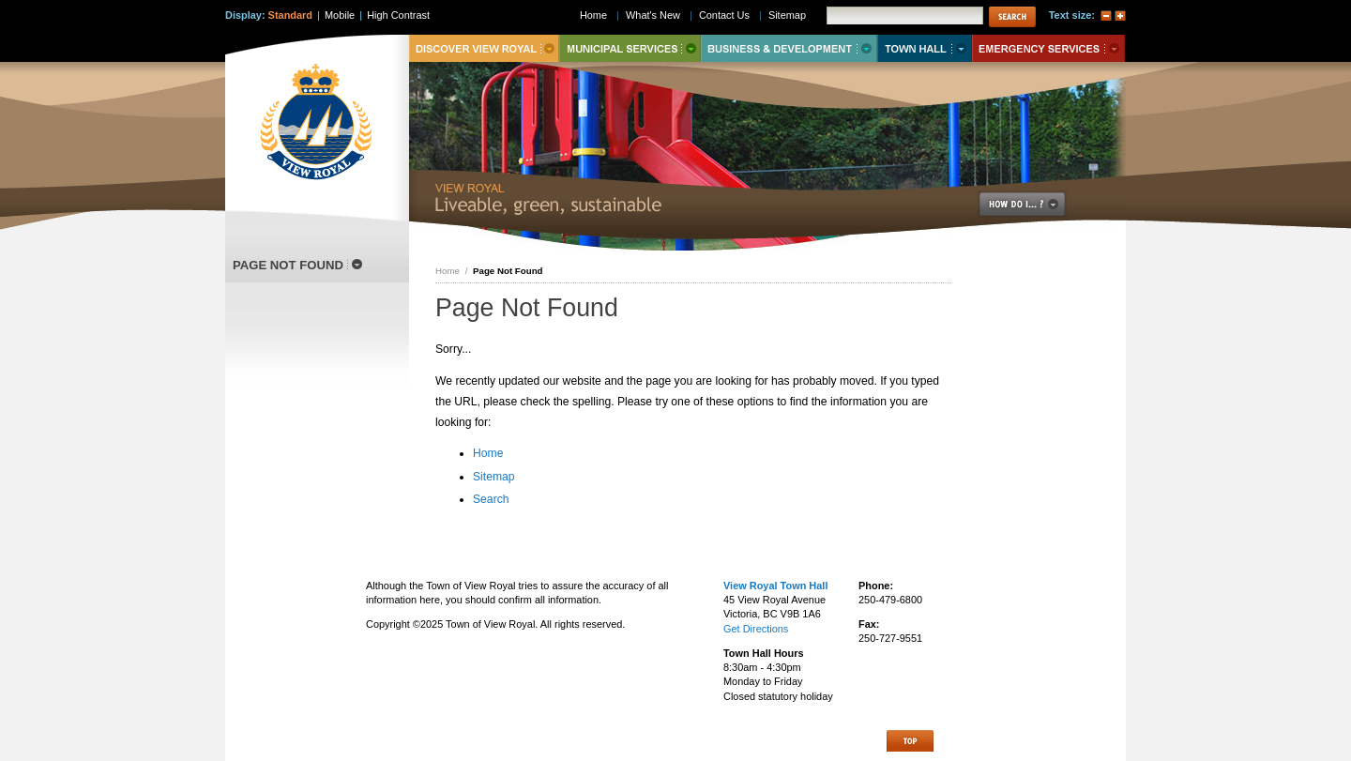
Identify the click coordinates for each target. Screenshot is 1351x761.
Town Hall (924, 48)
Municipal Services (630, 48)
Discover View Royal (484, 48)
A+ (1120, 16)
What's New (653, 15)
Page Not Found (288, 265)
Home (447, 271)
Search (491, 499)
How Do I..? (1033, 204)
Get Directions (755, 628)
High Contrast (398, 15)
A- (1106, 16)
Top (910, 741)
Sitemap (494, 476)
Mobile (340, 15)
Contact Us (724, 15)
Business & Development (789, 48)
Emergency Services (1048, 48)
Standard (290, 15)
